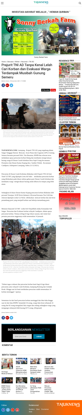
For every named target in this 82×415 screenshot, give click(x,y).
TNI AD (31, 62)
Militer (17, 62)
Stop (53, 90)
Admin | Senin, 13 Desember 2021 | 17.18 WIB (14, 81)
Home (4, 62)
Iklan (30, 412)
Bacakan (46, 90)
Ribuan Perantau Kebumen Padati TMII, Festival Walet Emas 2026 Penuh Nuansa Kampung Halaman (50, 393)
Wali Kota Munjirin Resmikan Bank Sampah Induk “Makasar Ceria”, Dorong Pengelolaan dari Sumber (35, 373)
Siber (38, 409)
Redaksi (32, 409)
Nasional (24, 62)
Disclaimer (45, 409)
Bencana (10, 62)
